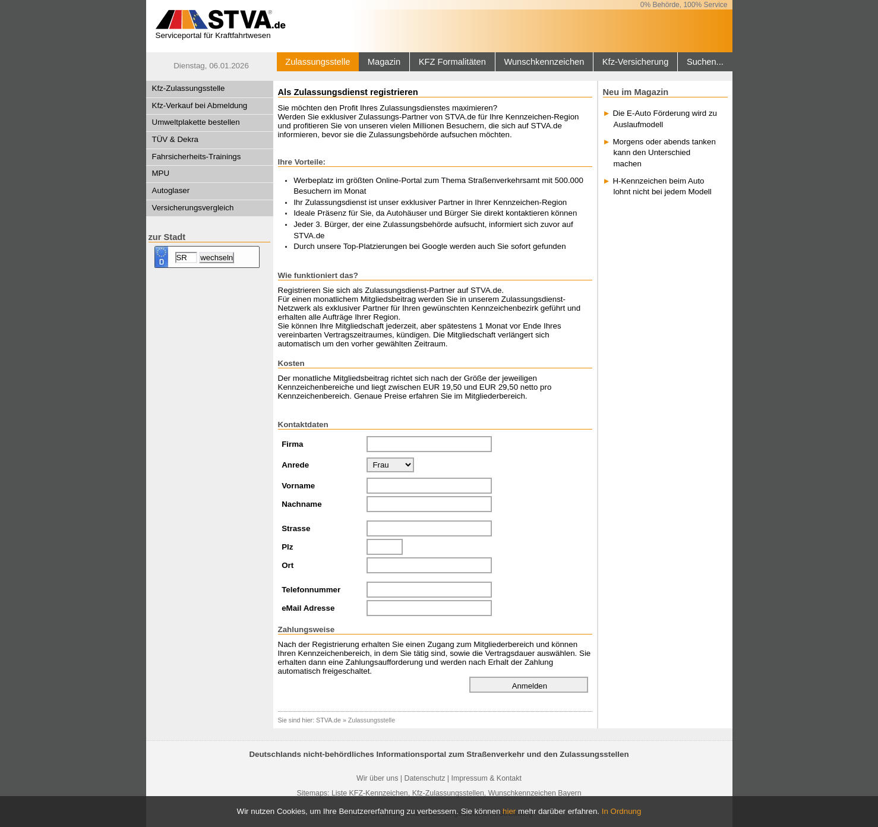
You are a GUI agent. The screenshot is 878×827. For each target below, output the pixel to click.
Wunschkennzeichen (544, 62)
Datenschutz (424, 778)
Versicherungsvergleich (193, 207)
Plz (287, 546)
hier (509, 811)
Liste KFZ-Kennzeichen (369, 793)
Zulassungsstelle (317, 62)
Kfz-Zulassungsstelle (188, 88)
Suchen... (705, 62)
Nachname (301, 504)
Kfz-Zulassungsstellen (448, 793)
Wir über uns (377, 778)
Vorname (298, 485)
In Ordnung (622, 811)
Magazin (384, 62)
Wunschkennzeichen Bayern (535, 793)
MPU (161, 173)
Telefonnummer (311, 589)
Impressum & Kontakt (486, 778)
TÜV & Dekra (175, 139)
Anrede (295, 464)
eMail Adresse (308, 608)
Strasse (296, 528)
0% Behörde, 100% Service (684, 5)
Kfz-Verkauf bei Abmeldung (200, 105)
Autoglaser (171, 190)
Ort (287, 565)
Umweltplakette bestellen (196, 122)
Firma (292, 444)
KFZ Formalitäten (452, 62)
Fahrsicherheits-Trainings (196, 156)
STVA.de (328, 720)
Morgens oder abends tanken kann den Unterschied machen (663, 152)
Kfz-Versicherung (635, 62)
